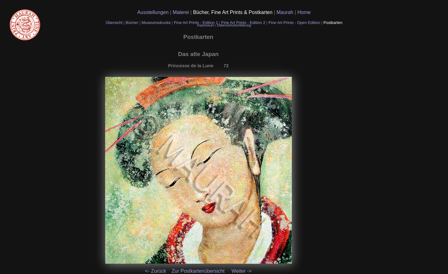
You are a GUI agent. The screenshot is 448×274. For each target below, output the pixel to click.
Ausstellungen (153, 12)
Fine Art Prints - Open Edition (294, 22)
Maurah (286, 12)
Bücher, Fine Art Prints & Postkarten (233, 12)
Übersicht (114, 22)
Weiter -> (241, 271)
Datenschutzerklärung (234, 25)
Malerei (181, 12)
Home (304, 12)
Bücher (132, 22)
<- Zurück (155, 271)
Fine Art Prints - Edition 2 (243, 22)
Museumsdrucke (157, 22)
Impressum (206, 25)
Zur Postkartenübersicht (198, 271)
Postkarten (332, 22)
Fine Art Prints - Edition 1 (196, 22)
